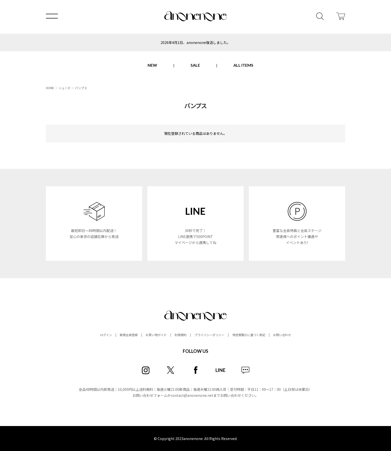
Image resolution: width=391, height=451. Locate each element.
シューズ (64, 88)
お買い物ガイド (156, 335)
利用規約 (181, 335)
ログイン (106, 335)
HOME (50, 88)
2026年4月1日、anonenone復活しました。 (195, 42)
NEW (152, 65)
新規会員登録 (129, 335)
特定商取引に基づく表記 (248, 335)
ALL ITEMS (243, 65)
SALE (195, 65)
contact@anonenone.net (192, 395)
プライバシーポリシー (209, 335)
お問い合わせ (282, 335)
